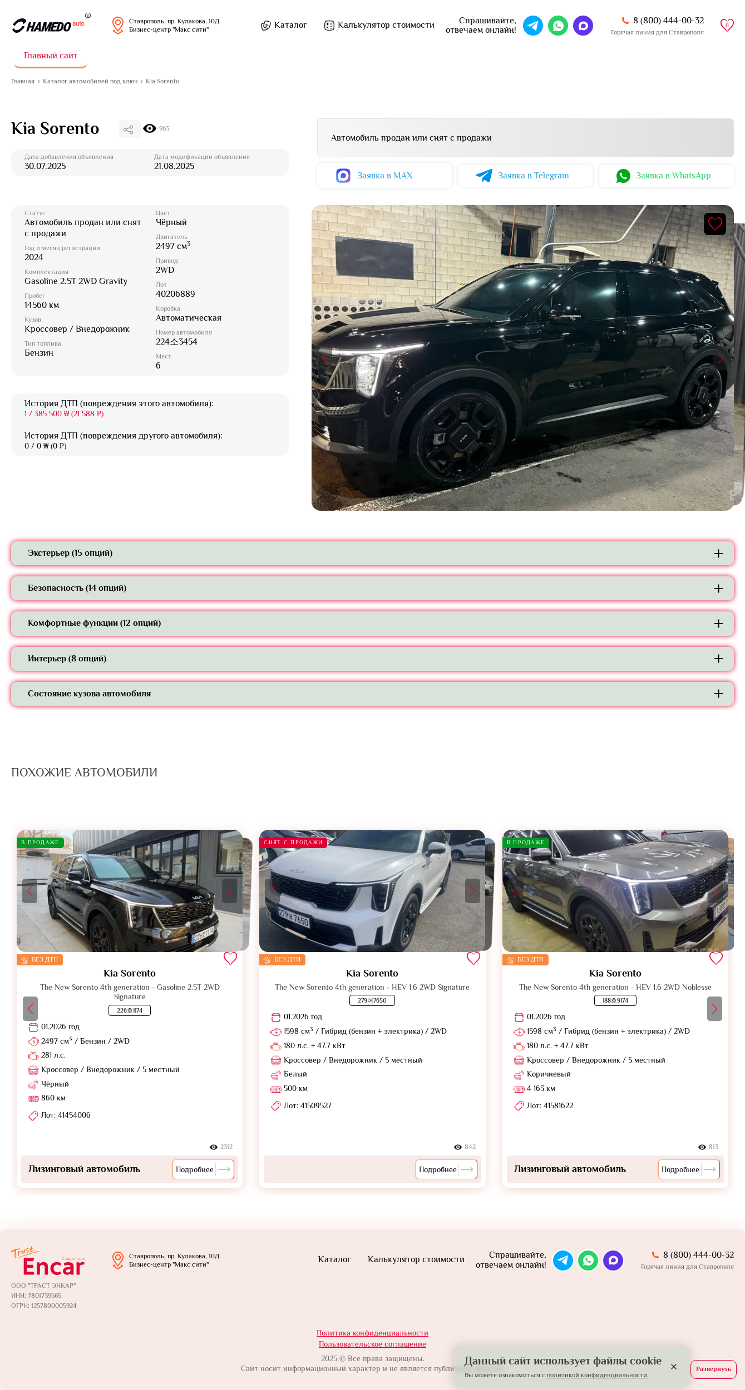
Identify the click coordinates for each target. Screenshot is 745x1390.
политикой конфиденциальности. (598, 1375)
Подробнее (203, 1169)
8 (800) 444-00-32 (668, 21)
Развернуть (713, 1369)
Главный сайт (51, 56)
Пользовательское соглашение (372, 1343)
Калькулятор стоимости (386, 25)
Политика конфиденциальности (372, 1332)
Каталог (290, 25)
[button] (324, 358)
